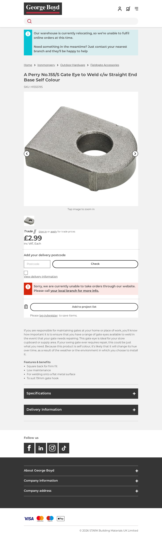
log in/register (48, 315)
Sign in (43, 231)
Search (29, 21)
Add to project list (84, 307)
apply (54, 231)
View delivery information (41, 276)
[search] (81, 21)
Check (95, 264)
